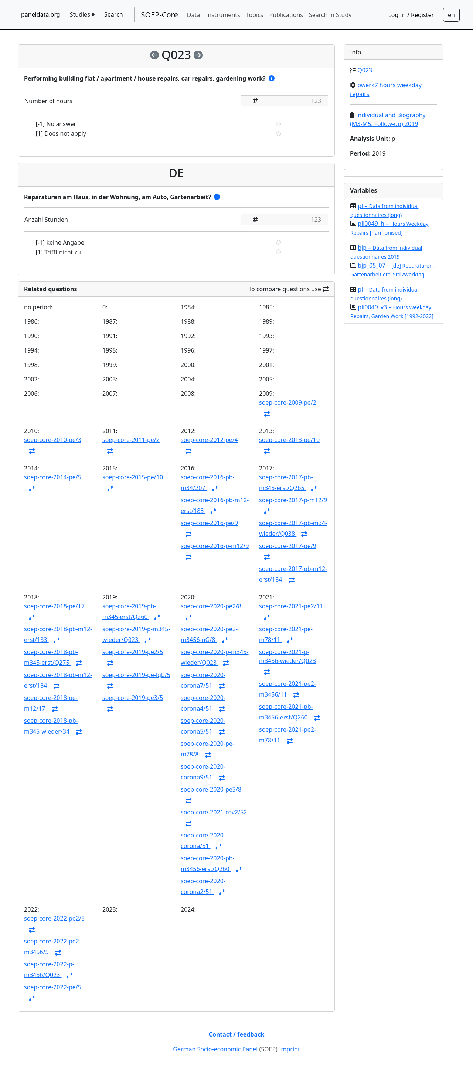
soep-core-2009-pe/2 (287, 402)
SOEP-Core (159, 15)
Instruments (223, 15)
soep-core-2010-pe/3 (52, 440)
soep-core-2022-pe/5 (52, 987)
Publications (286, 15)
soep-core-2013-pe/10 (289, 440)
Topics (254, 15)
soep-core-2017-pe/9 (287, 546)
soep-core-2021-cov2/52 (214, 812)
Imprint (289, 1049)
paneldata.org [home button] (40, 14)
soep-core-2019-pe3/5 (132, 698)
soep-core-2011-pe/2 (131, 440)
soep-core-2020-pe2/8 (211, 606)
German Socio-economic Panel (215, 1049)
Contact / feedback (237, 1034)
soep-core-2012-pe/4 (209, 440)
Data (193, 15)
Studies (82, 14)
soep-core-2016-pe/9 (209, 523)
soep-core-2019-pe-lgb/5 (136, 675)
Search (113, 14)
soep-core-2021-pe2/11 (291, 606)
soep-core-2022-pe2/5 (54, 918)
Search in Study (330, 15)
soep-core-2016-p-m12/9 (215, 546)
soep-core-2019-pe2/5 (132, 652)
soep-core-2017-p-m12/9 (293, 500)
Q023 (364, 70)
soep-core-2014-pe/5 (52, 477)
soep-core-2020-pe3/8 (211, 789)
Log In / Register (411, 15)
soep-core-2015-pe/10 (132, 477)
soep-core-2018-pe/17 (54, 606)
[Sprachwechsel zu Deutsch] (451, 15)
